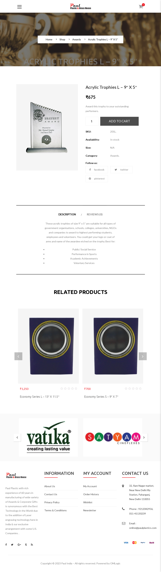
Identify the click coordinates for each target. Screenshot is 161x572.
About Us (49, 486)
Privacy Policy (52, 502)
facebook (96, 169)
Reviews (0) (95, 214)
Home (49, 39)
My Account (90, 486)
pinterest (97, 178)
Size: (88, 147)
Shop (62, 39)
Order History (91, 494)
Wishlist (87, 502)
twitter (121, 169)
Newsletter (89, 510)
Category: (92, 155)
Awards (76, 39)
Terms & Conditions (55, 510)
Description (67, 214)
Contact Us (50, 494)
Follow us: (92, 162)
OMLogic (115, 563)
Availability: (93, 139)
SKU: (88, 131)
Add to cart (119, 121)
